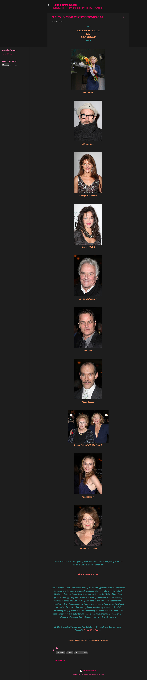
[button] (123, 17)
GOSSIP (69, 653)
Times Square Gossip (64, 4)
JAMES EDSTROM (81, 653)
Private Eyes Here (91, 630)
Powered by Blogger (88, 671)
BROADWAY (61, 653)
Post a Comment (59, 660)
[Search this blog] (15, 54)
